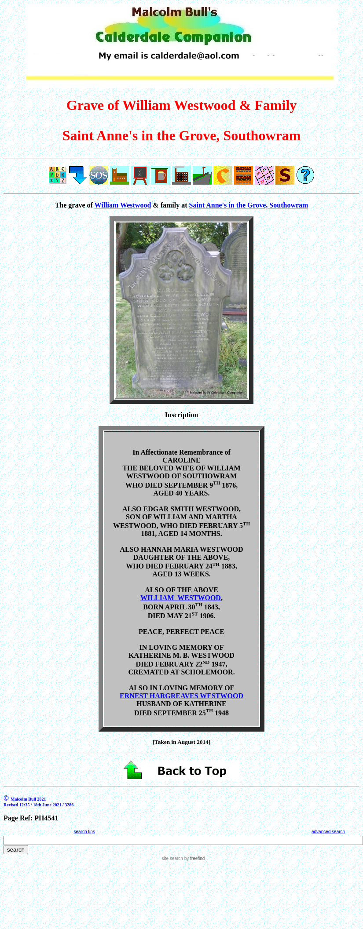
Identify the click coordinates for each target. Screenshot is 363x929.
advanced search (328, 831)
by (194, 858)
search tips (84, 831)
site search (172, 858)
